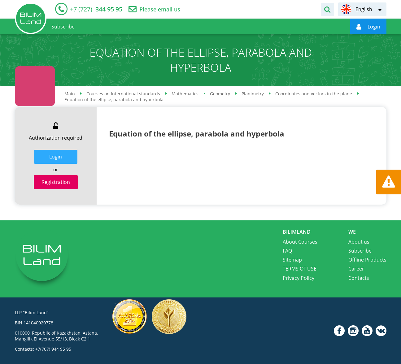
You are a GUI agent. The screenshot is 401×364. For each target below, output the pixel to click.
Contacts (358, 278)
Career (356, 268)
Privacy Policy (298, 278)
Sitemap (292, 259)
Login (55, 156)
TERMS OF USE (299, 268)
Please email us (159, 9)
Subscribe (360, 250)
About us (358, 241)
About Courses (300, 241)
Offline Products (367, 259)
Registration (55, 182)
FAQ (287, 250)
